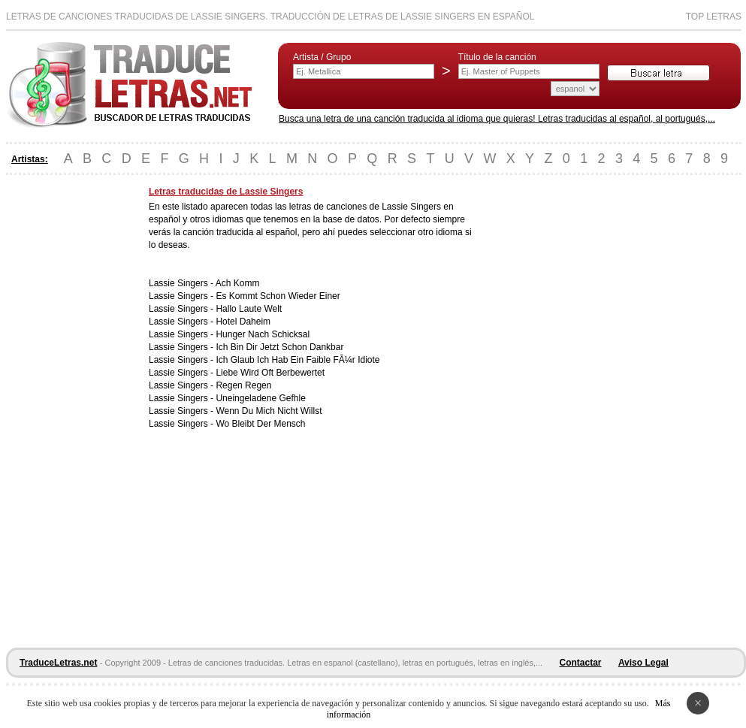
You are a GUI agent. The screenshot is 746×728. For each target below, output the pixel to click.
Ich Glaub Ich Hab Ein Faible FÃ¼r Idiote (297, 360)
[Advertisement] (66, 411)
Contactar (581, 662)
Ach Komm (238, 283)
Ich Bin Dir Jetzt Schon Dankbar (279, 347)
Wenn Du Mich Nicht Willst (269, 411)
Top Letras (713, 16)
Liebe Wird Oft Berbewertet (270, 372)
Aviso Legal (643, 662)
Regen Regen (243, 385)
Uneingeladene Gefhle (260, 398)
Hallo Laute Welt (249, 309)
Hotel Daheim (243, 321)
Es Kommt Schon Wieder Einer (278, 296)
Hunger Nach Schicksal (263, 334)
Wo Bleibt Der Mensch (260, 423)
